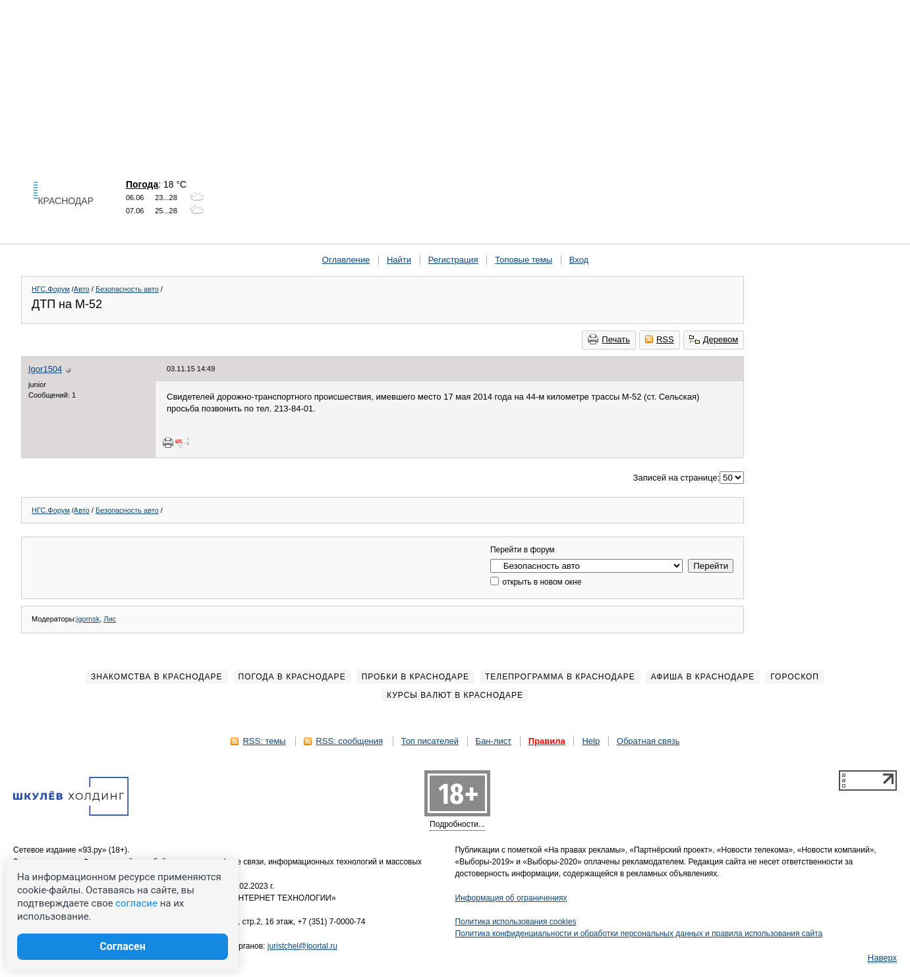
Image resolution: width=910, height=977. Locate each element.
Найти (399, 260)
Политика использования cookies (516, 921)
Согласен (123, 946)
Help (591, 741)
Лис (109, 619)
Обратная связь (648, 741)
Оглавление (346, 260)
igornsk (88, 619)
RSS (659, 339)
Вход (578, 260)
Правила (546, 741)
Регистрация (453, 260)
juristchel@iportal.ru (302, 946)
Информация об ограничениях (511, 898)
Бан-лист (494, 741)
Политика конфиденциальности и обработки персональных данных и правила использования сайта (639, 933)
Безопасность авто (127, 289)
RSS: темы (263, 741)
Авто (82, 289)
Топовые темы (523, 260)
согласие (136, 903)
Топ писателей (430, 741)
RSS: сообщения (349, 741)
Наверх (882, 958)
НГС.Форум (51, 289)
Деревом (713, 339)
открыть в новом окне (535, 582)
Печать (609, 339)
